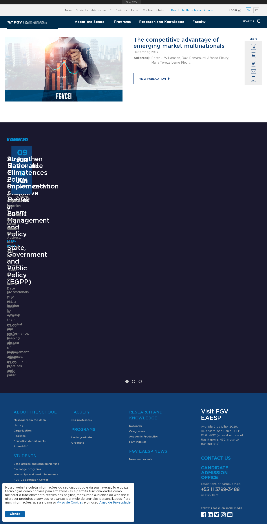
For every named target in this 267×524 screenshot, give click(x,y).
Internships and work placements (36, 420)
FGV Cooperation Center (31, 425)
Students (82, 10)
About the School (90, 22)
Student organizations (29, 431)
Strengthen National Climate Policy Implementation (219, 243)
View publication (152, 78)
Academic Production (143, 382)
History (18, 371)
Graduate (77, 388)
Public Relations (147, 487)
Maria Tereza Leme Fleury (170, 62)
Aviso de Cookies (70, 502)
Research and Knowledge (161, 22)
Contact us (216, 404)
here (215, 441)
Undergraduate (81, 383)
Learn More (16, 318)
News (68, 10)
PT (256, 10)
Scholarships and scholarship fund (36, 410)
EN (248, 10)
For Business (118, 10)
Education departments (30, 387)
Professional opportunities (31, 441)
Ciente (15, 514)
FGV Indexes (137, 388)
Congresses (137, 377)
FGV (131, 2)
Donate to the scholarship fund (192, 10)
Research (135, 372)
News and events (140, 405)
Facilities (20, 382)
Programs (122, 22)
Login (233, 10)
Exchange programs (27, 415)
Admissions (98, 10)
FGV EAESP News (148, 398)
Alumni (134, 10)
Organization (22, 376)
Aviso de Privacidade (115, 502)
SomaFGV (20, 392)
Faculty (199, 22)
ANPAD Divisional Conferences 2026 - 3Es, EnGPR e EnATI (130, 243)
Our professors (81, 366)
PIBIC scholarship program (31, 436)
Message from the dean (30, 366)
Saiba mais (105, 291)
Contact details (153, 10)
